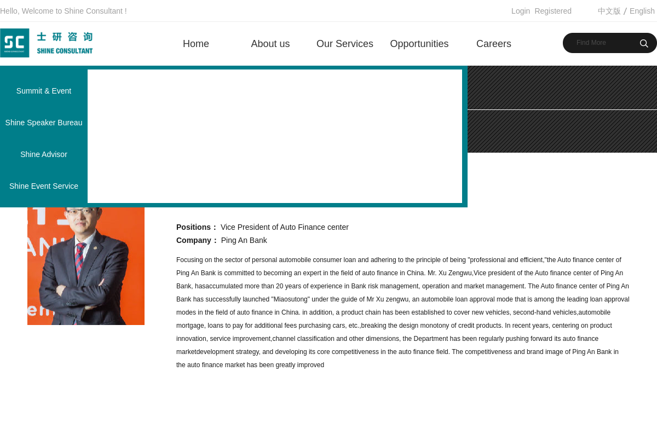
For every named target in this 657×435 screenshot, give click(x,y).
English (642, 11)
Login (520, 11)
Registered (553, 11)
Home (196, 43)
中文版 (609, 11)
